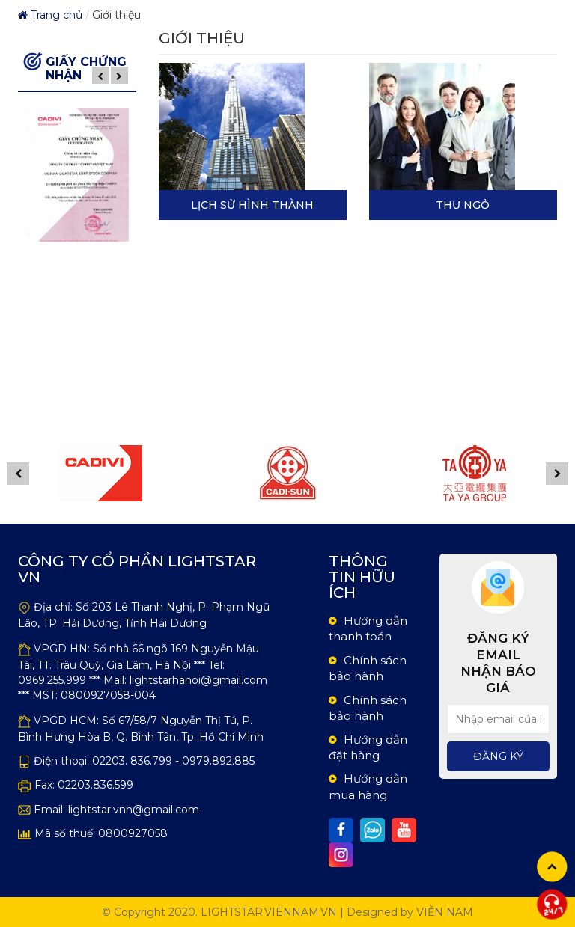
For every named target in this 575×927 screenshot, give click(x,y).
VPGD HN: (62, 648)
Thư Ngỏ (463, 205)
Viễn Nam (444, 912)
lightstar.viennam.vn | (272, 912)
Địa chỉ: (53, 607)
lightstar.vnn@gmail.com (133, 809)
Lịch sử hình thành (252, 205)
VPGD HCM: (66, 720)
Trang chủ (50, 15)
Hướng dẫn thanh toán (368, 628)
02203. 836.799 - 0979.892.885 (173, 761)
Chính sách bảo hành (368, 668)
